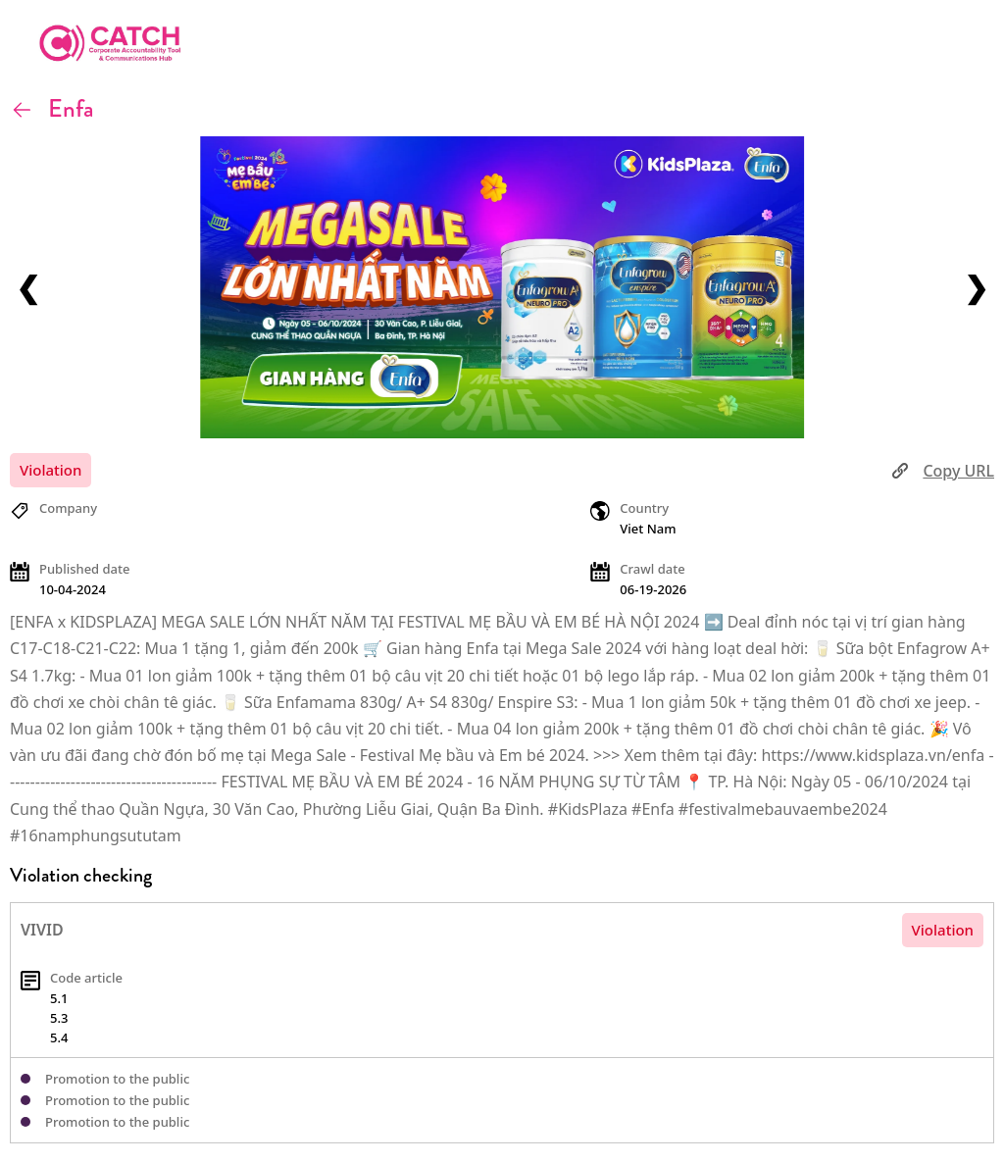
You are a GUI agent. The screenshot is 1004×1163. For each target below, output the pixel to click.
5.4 (59, 1037)
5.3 (59, 1018)
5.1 (59, 998)
